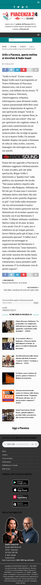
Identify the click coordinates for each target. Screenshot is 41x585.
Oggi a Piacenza (20, 428)
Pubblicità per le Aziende (10, 465)
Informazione (6, 462)
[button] (38, 2)
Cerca (36, 303)
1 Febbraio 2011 (9, 64)
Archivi (4, 308)
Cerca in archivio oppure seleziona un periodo (17, 300)
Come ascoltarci (7, 458)
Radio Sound (6, 469)
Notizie (13, 47)
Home (4, 451)
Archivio (4, 455)
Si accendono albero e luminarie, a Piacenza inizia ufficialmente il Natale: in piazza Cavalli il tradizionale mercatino (26, 343)
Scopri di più (9, 558)
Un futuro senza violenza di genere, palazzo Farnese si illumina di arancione (26, 375)
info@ (13, 555)
